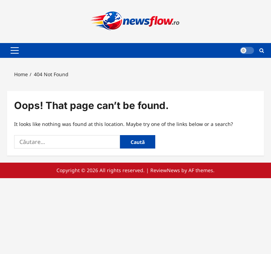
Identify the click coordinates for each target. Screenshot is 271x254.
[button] (14, 50)
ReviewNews (165, 170)
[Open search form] (261, 50)
